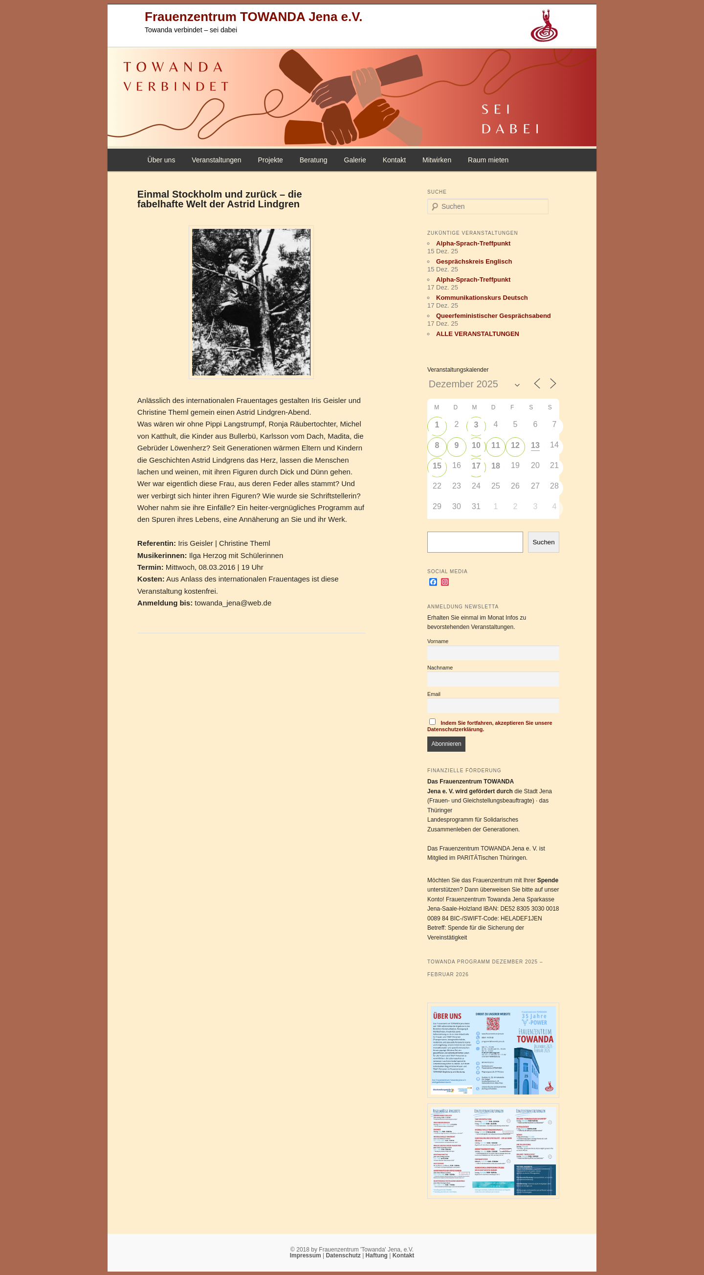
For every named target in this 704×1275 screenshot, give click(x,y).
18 (495, 466)
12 (515, 445)
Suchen (543, 542)
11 (495, 445)
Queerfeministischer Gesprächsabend (493, 315)
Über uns (162, 160)
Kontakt (394, 160)
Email (433, 694)
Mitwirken (436, 160)
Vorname (437, 641)
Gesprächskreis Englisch (474, 261)
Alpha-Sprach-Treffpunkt (473, 243)
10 (476, 445)
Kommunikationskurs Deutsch (482, 297)
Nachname (440, 668)
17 (476, 466)
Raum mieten (488, 160)
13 (535, 445)
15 (437, 466)
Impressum (306, 1255)
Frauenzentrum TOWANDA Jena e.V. (253, 16)
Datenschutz (344, 1255)
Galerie (355, 160)
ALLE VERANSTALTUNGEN (477, 333)
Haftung (378, 1255)
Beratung (314, 160)
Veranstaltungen (216, 160)
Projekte (270, 160)
